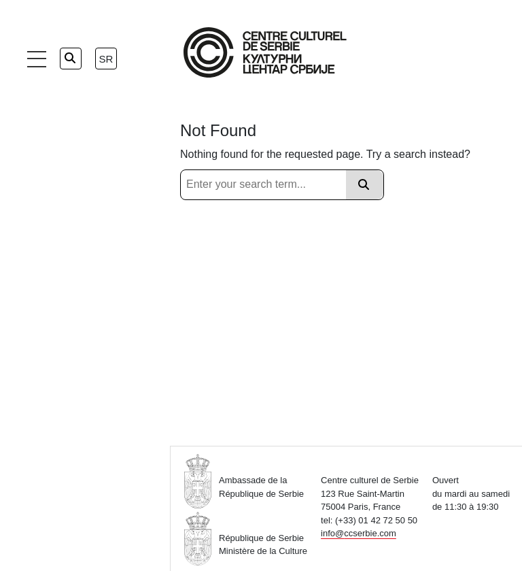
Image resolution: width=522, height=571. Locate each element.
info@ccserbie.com (358, 533)
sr (106, 59)
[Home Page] (265, 52)
